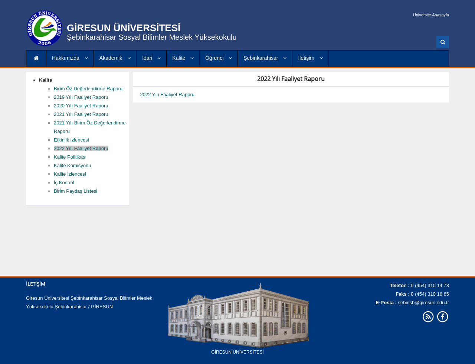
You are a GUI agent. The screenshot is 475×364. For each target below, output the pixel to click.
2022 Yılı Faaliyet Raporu (81, 148)
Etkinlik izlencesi (71, 140)
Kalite (183, 58)
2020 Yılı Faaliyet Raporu (81, 105)
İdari (151, 58)
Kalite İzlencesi (70, 174)
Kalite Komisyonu (72, 165)
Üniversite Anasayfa (431, 15)
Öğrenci (218, 58)
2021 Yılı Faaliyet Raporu (81, 114)
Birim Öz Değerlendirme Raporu (88, 88)
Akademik (115, 58)
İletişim (310, 58)
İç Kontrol (64, 182)
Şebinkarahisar (264, 58)
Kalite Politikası (70, 157)
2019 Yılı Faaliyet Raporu (81, 97)
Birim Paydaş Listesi (75, 191)
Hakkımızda (70, 58)
